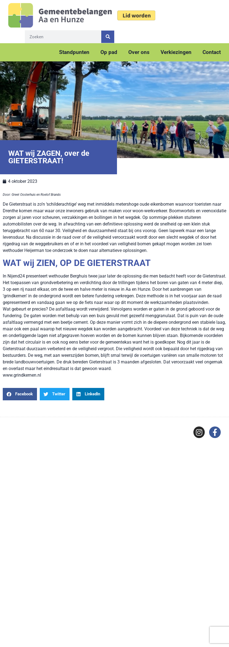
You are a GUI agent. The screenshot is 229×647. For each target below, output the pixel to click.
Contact (212, 52)
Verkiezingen (176, 52)
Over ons (139, 52)
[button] (20, 394)
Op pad (108, 52)
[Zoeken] (107, 37)
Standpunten (74, 52)
